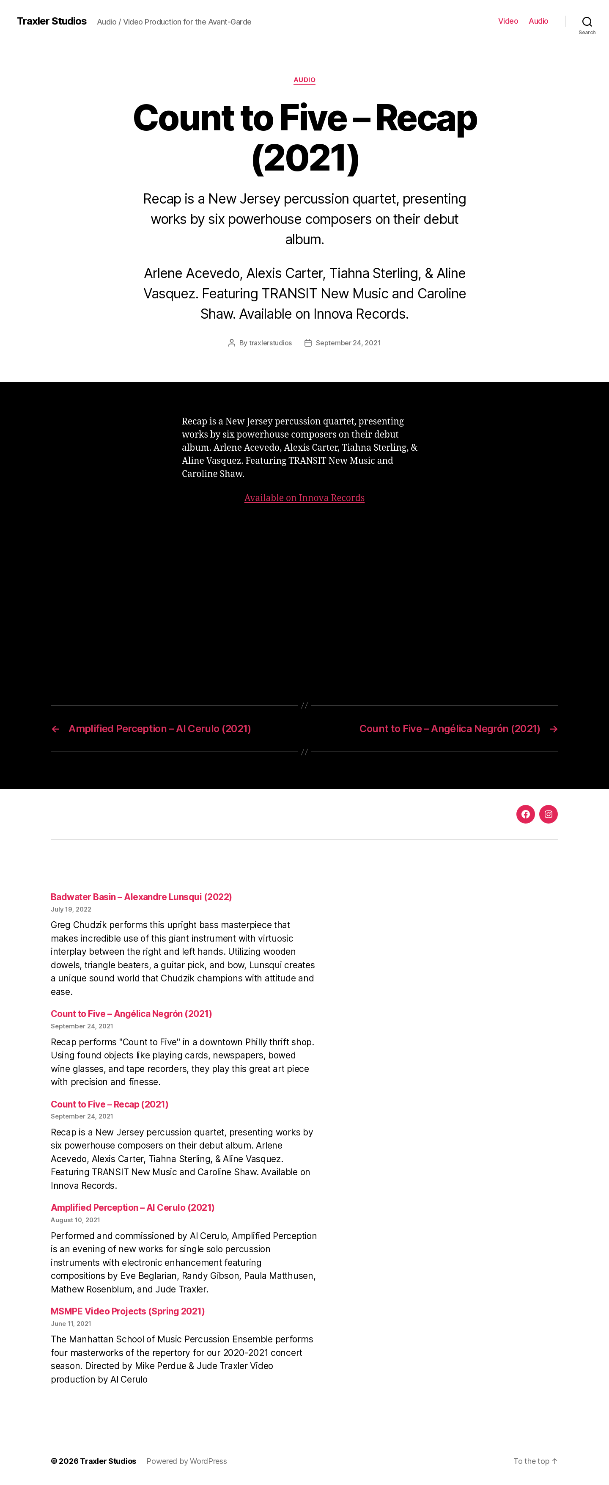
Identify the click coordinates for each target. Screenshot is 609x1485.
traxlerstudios (270, 343)
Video (508, 21)
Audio (539, 21)
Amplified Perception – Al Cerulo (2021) (133, 1207)
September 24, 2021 (348, 343)
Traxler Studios (52, 21)
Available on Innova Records (304, 498)
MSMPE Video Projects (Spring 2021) (128, 1311)
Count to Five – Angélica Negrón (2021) (131, 1013)
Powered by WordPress (186, 1461)
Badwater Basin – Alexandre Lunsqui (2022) (141, 897)
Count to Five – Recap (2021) (109, 1104)
